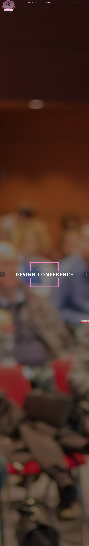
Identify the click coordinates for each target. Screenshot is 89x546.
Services (46, 7)
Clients (69, 7)
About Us (40, 7)
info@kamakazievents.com (33, 2)
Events (52, 7)
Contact (80, 7)
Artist (64, 7)
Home (34, 7)
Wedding (58, 7)
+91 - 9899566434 (46, 2)
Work (75, 7)
